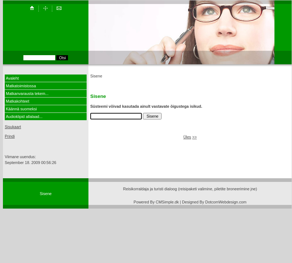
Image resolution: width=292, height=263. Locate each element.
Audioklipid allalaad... (24, 116)
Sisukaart (13, 127)
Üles (187, 137)
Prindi (10, 136)
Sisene (46, 193)
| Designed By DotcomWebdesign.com (213, 202)
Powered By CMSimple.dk (156, 202)
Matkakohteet (17, 101)
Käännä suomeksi (21, 109)
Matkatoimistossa (21, 86)
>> (194, 137)
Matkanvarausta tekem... (27, 93)
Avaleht (12, 78)
